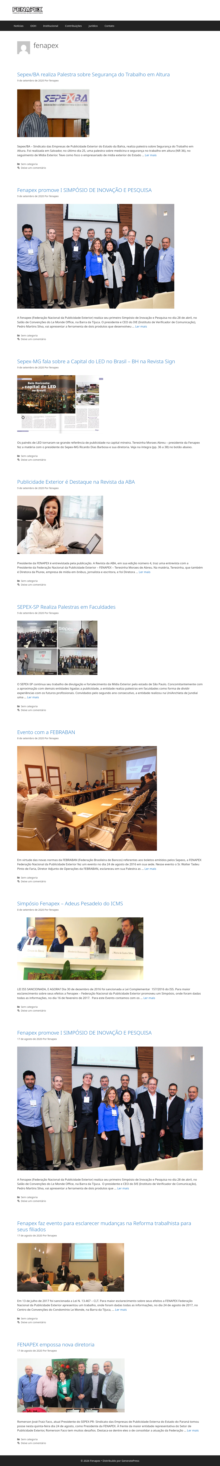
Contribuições (73, 25)
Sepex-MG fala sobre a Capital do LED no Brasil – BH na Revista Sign (96, 361)
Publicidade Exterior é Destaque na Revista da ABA (76, 481)
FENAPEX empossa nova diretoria (56, 1344)
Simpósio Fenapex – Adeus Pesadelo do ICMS (70, 903)
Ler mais (151, 155)
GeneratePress (130, 1460)
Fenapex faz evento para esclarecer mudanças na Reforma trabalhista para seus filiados (104, 1226)
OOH (33, 25)
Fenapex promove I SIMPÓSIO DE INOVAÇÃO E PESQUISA (84, 189)
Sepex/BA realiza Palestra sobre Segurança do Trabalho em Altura (93, 74)
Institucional (50, 25)
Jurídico (93, 25)
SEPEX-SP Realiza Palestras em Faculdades (66, 606)
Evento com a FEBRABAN (46, 732)
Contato (109, 25)
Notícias (18, 25)
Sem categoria (29, 164)
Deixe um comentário (33, 167)
